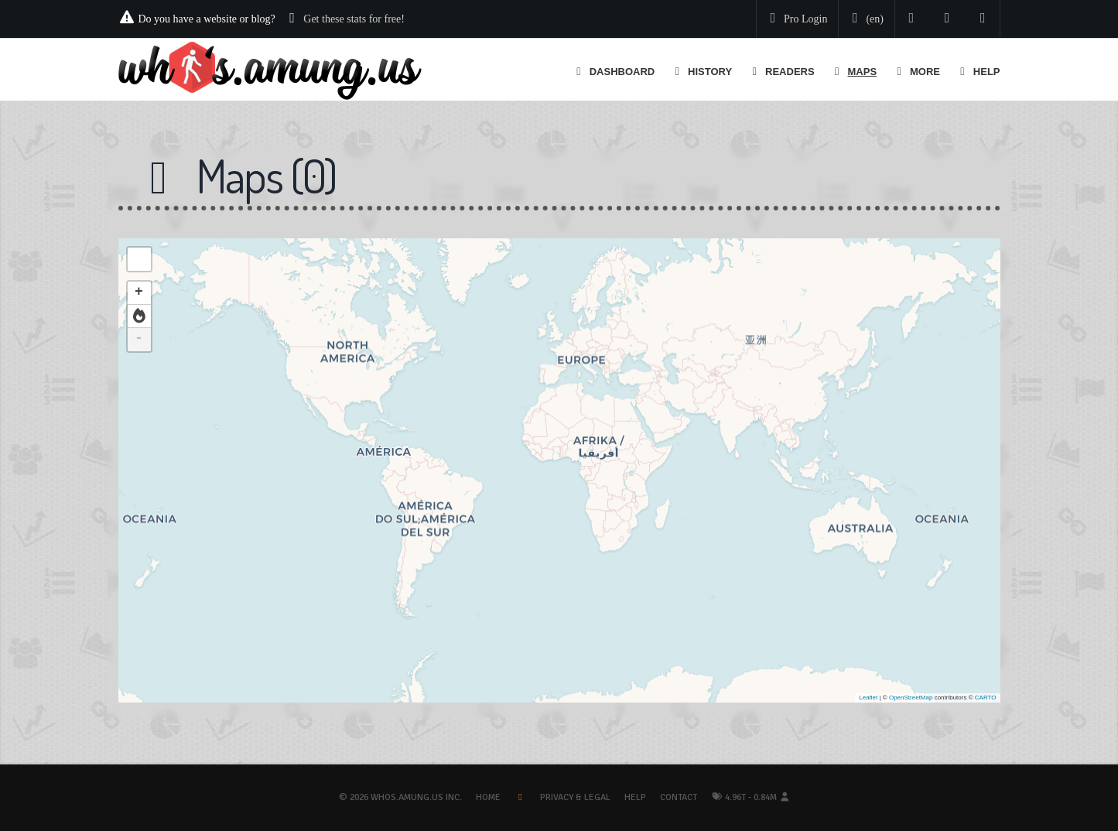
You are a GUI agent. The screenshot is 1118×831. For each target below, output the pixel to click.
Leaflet (868, 697)
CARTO (986, 697)
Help (635, 797)
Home (488, 797)
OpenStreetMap (910, 697)
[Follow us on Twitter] (911, 19)
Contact (678, 797)
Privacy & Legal (575, 797)
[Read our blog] (947, 19)
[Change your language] (865, 19)
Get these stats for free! (354, 19)
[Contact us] (983, 19)
